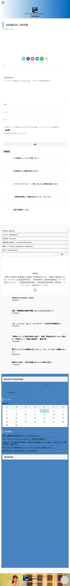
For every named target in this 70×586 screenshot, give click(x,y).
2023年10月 (6, 523)
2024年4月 (5, 512)
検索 (61, 254)
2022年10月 (6, 547)
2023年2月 (5, 539)
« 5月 (4, 428)
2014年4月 (5, 564)
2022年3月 (5, 560)
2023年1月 (5, 541)
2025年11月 (6, 475)
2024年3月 (5, 514)
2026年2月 (5, 470)
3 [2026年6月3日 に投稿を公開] (25, 411)
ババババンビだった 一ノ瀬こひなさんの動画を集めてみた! (35, 184)
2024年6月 (5, 508)
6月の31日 (5, 392)
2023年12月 (6, 520)
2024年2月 (5, 516)
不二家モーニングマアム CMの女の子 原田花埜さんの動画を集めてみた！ (22, 387)
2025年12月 (6, 474)
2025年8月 (5, 481)
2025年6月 (5, 485)
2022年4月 (5, 558)
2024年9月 (5, 502)
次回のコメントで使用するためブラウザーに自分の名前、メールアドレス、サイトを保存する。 (32, 127)
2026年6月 (5, 462)
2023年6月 (5, 531)
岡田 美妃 (25, 389)
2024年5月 (5, 510)
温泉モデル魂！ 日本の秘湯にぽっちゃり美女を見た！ (32, 362)
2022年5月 (5, 556)
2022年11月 (6, 545)
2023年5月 (5, 533)
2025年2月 (5, 493)
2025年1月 (5, 495)
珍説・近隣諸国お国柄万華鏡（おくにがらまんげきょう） (33, 311)
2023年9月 (5, 525)
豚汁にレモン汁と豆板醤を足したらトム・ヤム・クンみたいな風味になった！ (27, 447)
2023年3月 (5, 537)
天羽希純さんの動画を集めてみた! (25, 171)
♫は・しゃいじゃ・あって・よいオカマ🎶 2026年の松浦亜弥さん (36, 324)
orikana (47, 387)
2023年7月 (5, 529)
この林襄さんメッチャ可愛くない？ (26, 158)
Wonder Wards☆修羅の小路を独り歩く (38, 576)
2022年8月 (5, 550)
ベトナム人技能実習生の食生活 (10, 395)
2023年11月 (6, 522)
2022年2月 (5, 562)
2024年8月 (5, 504)
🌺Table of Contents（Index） (23, 298)
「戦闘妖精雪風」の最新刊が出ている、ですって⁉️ (32, 197)
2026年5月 (5, 464)
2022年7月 (5, 552)
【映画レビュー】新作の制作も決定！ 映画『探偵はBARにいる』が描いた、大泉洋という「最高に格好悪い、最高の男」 (34, 443)
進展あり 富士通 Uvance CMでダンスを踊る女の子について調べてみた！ (22, 384)
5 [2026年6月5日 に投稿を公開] (44, 411)
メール (6, 112)
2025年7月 (5, 483)
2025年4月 (5, 489)
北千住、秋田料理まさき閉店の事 (11, 389)
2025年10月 (6, 477)
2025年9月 (5, 479)
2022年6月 (5, 554)
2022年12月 (6, 543)
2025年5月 (5, 487)
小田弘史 (23, 395)
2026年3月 (5, 468)
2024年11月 (6, 499)
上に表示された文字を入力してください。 (16, 133)
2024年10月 (6, 500)
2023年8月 (5, 527)
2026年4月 (5, 466)
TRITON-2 (35, 16)
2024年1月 (5, 518)
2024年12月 (6, 497)
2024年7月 (5, 506)
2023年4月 (5, 535)
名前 (5, 104)
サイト (5, 119)
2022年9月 (5, 548)
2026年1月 (5, 472)
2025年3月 (5, 491)
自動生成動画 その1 (21, 210)
